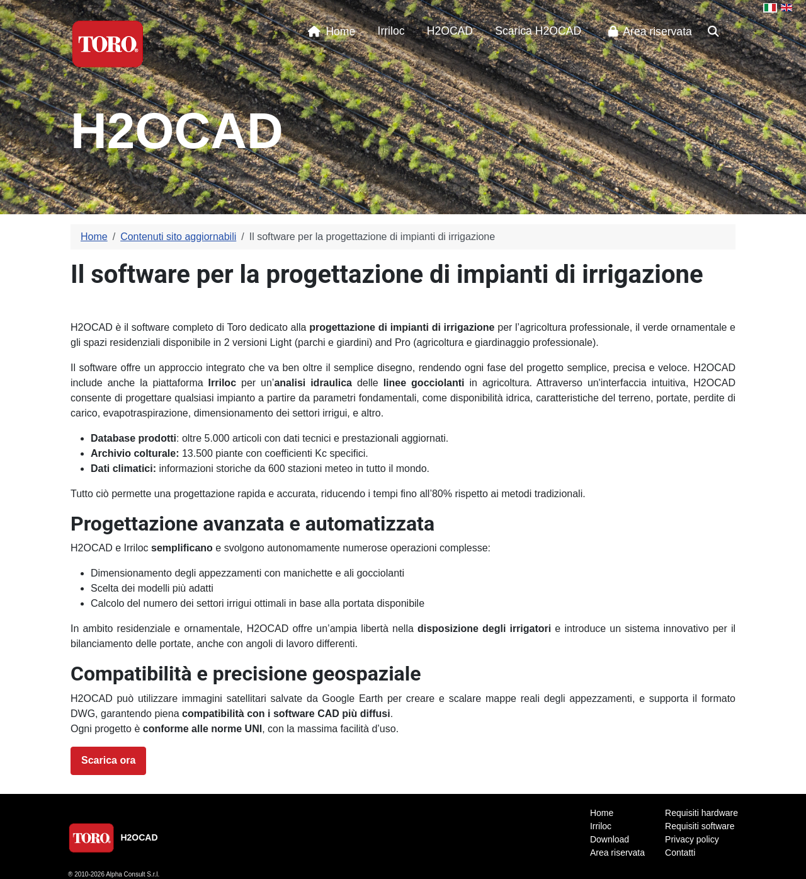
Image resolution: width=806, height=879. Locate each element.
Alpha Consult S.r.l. (132, 874)
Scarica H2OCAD (538, 31)
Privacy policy (692, 839)
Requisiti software (700, 826)
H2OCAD (450, 31)
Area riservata (647, 31)
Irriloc (391, 31)
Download (609, 839)
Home (329, 31)
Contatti (680, 852)
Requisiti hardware (701, 813)
